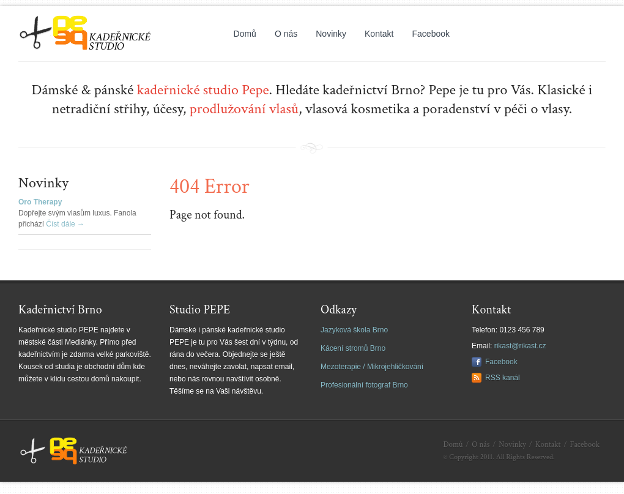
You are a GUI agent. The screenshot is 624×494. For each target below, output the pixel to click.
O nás (286, 34)
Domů (245, 34)
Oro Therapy (40, 202)
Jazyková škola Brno (354, 330)
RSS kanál (502, 377)
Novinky (331, 34)
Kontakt (379, 34)
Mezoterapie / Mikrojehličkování (372, 366)
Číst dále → (65, 224)
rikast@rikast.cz (520, 346)
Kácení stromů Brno (353, 348)
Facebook (431, 34)
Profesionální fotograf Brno (364, 385)
